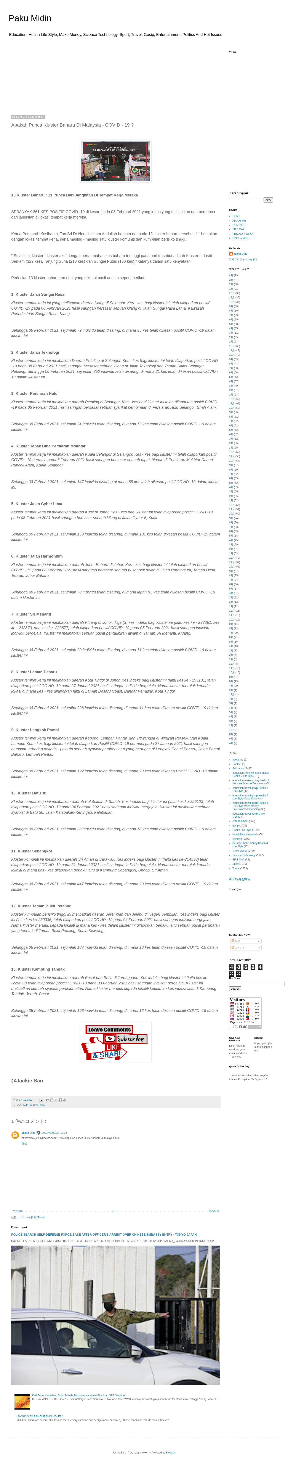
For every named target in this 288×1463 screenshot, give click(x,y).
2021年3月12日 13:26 (54, 1132)
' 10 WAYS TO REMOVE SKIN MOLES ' (40, 1416)
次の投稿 (17, 1211)
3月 (231, 279)
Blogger (170, 1452)
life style (237, 838)
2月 (231, 284)
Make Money (239, 850)
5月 (231, 324)
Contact (236, 764)
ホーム (116, 1211)
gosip (235, 825)
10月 (232, 302)
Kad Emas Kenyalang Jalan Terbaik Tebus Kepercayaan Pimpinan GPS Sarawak (78, 1395)
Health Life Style (29, 1105)
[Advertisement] (115, 83)
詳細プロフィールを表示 (243, 259)
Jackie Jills (28, 1132)
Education (238, 768)
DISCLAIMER (240, 238)
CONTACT (238, 225)
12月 (232, 293)
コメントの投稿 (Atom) (31, 1217)
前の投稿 (214, 1211)
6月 (231, 319)
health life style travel (244, 834)
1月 (231, 288)
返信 (24, 1143)
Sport (235, 863)
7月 (231, 315)
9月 (231, 306)
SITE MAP (238, 229)
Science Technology (244, 855)
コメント (238, 947)
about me (237, 759)
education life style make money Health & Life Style (250, 774)
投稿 (236, 941)
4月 (231, 275)
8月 (231, 310)
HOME (236, 216)
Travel (43, 1105)
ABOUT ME (239, 220)
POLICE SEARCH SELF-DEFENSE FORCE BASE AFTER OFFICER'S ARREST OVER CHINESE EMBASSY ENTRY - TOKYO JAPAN (104, 1234)
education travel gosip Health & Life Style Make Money (250, 797)
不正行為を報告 (239, 879)
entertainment (240, 821)
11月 (232, 297)
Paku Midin (30, 18)
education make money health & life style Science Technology (250, 782)
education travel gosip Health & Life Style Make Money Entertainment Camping (250, 806)
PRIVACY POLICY (243, 233)
